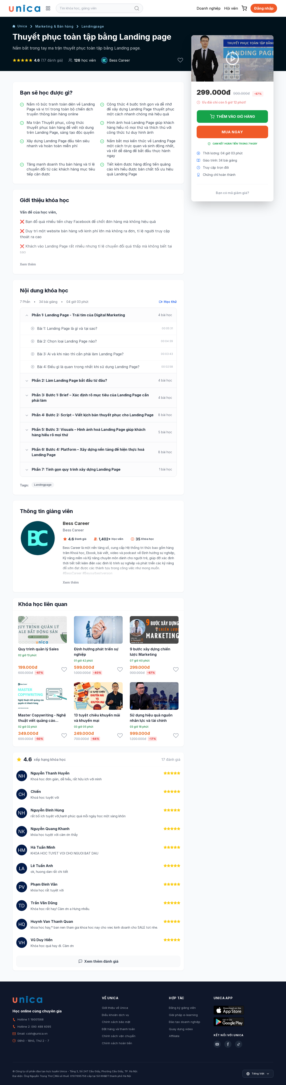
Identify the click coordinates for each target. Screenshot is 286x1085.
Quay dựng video (181, 1029)
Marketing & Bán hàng (54, 26)
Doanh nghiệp (209, 8)
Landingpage (93, 26)
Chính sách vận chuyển (118, 1036)
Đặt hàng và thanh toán (118, 1029)
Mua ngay (232, 132)
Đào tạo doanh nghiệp (184, 1022)
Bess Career (119, 60)
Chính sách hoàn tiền (117, 1043)
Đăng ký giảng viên (182, 1008)
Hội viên (231, 8)
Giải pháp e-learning (183, 1015)
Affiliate (174, 1036)
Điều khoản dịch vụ (115, 1015)
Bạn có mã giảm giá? (232, 193)
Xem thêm (28, 264)
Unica (20, 26)
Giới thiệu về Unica (115, 1008)
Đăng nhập (263, 8)
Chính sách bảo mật (116, 1022)
